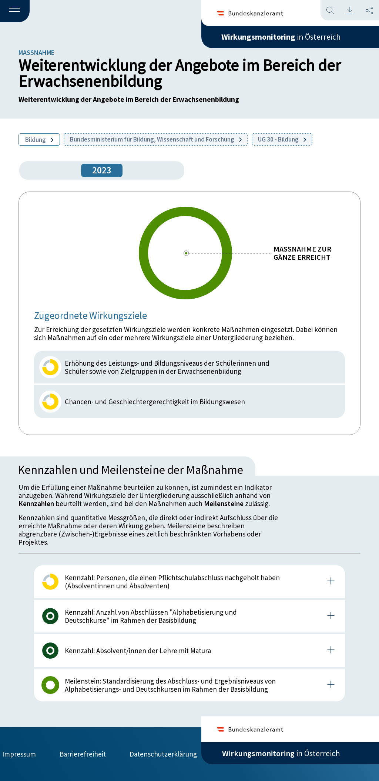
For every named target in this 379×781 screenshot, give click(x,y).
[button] (15, 11)
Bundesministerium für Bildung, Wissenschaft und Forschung (156, 139)
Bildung (39, 140)
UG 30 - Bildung (282, 139)
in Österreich (281, 36)
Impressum (19, 754)
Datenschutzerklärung (163, 754)
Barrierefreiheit (83, 754)
